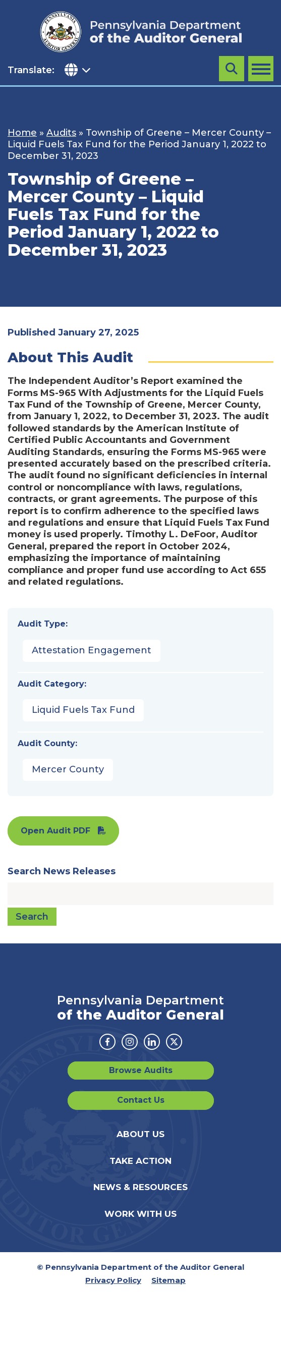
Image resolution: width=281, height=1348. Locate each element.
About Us (140, 1134)
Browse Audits (141, 1070)
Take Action (140, 1161)
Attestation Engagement (91, 650)
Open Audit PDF (55, 830)
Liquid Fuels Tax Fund (83, 709)
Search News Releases (62, 871)
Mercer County (68, 769)
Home (22, 132)
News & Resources (140, 1187)
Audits (61, 132)
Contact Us (140, 1100)
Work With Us (140, 1214)
